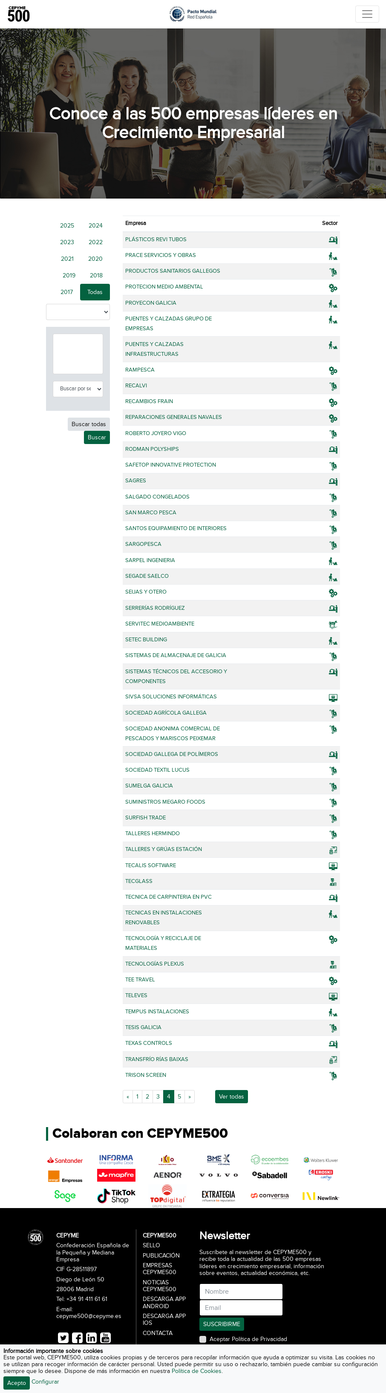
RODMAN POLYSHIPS (152, 449)
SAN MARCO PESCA (150, 512)
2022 (96, 242)
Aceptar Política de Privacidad (248, 1339)
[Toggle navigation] (367, 14)
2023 (67, 242)
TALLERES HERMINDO (152, 833)
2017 (66, 292)
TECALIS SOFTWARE (150, 865)
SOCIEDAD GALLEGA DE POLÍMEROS (171, 754)
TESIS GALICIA (143, 1027)
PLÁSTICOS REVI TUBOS (156, 239)
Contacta (158, 1333)
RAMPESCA (140, 369)
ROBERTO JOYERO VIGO (155, 433)
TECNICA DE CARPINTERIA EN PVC (168, 897)
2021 (67, 258)
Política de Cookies (197, 1371)
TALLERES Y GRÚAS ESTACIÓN (163, 849)
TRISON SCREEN (145, 1075)
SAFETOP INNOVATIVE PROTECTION (170, 464)
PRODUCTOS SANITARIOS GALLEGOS (172, 271)
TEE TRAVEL (140, 979)
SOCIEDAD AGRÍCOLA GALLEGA (166, 712)
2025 (67, 225)
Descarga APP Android (164, 1302)
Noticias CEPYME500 (159, 1286)
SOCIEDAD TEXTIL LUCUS (157, 770)
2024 (96, 225)
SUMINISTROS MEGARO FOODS (165, 802)
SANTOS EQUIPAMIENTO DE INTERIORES (176, 528)
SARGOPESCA (143, 544)
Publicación (161, 1255)
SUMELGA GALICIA (149, 785)
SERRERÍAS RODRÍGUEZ (155, 608)
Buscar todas (89, 424)
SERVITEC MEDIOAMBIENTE (159, 623)
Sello (151, 1245)
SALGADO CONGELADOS (157, 496)
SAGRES (135, 480)
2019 (69, 275)
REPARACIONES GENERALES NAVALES (173, 417)
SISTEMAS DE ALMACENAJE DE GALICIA (175, 655)
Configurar (45, 1381)
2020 (95, 258)
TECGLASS (139, 881)
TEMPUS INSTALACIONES (157, 1011)
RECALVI (136, 385)
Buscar (97, 437)
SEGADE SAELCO (147, 576)
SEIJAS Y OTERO (146, 591)
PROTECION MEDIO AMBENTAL (164, 286)
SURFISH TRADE (145, 817)
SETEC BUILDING (146, 639)
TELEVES (136, 995)
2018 (96, 275)
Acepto (16, 1383)
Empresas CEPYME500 (159, 1269)
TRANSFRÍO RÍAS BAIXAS (156, 1059)
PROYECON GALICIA (150, 303)
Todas (95, 292)
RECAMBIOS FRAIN (149, 401)
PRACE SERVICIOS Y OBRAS (160, 255)
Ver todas (231, 1096)
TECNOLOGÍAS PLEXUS (154, 963)
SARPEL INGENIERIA (150, 560)
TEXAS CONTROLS (148, 1043)
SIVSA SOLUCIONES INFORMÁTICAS (171, 696)
